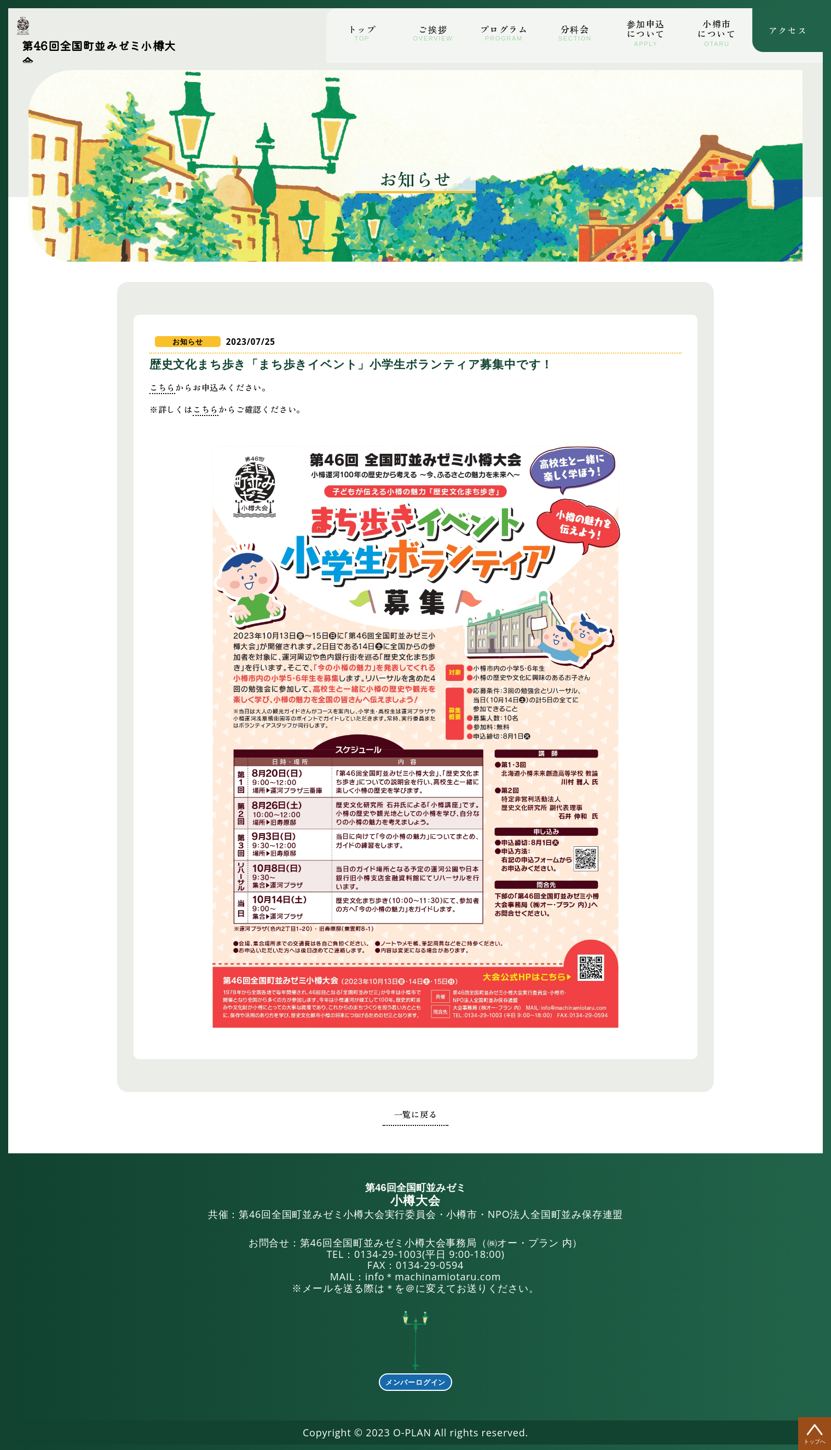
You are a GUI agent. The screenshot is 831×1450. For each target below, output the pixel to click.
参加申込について (646, 28)
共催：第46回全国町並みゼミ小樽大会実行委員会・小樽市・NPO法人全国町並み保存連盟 (416, 1198)
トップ (362, 29)
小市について (716, 28)
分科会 (575, 29)
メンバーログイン (415, 1379)
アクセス (788, 27)
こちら (176, 398)
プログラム (504, 29)
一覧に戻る (415, 1111)
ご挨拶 (432, 29)
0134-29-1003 (388, 1250)
